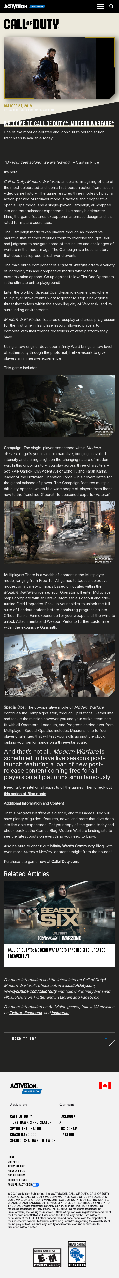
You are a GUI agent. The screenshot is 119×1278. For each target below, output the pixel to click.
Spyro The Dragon (25, 1128)
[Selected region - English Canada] (105, 1085)
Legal (11, 1157)
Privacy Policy (17, 1171)
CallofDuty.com (64, 861)
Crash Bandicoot (24, 1134)
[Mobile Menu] (100, 6)
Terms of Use (16, 1166)
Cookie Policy (16, 1176)
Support (13, 1162)
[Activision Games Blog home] (26, 1088)
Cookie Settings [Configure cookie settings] (17, 1180)
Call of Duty (21, 1116)
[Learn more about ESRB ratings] (47, 1257)
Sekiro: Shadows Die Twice (32, 1141)
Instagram (68, 1128)
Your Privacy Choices (22, 1185)
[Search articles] (111, 6)
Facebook (67, 1116)
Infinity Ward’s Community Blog (77, 846)
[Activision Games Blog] (25, 6)
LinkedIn (66, 1134)
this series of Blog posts (25, 793)
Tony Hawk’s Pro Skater (31, 1122)
